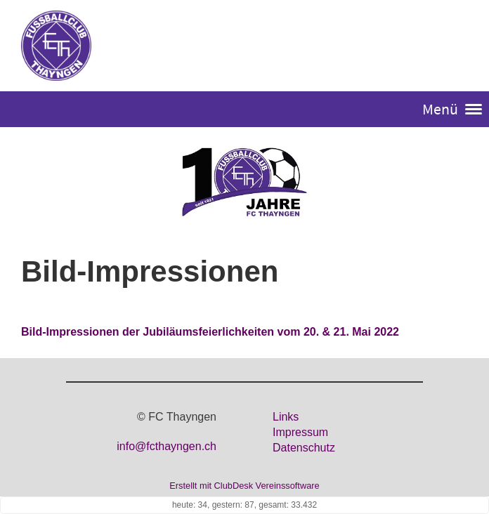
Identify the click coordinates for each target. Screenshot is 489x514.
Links (286, 417)
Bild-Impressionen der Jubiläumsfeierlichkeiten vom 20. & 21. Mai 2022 (210, 332)
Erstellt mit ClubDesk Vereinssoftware (244, 485)
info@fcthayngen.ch (166, 446)
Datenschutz (304, 448)
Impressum (300, 432)
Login (452, 46)
